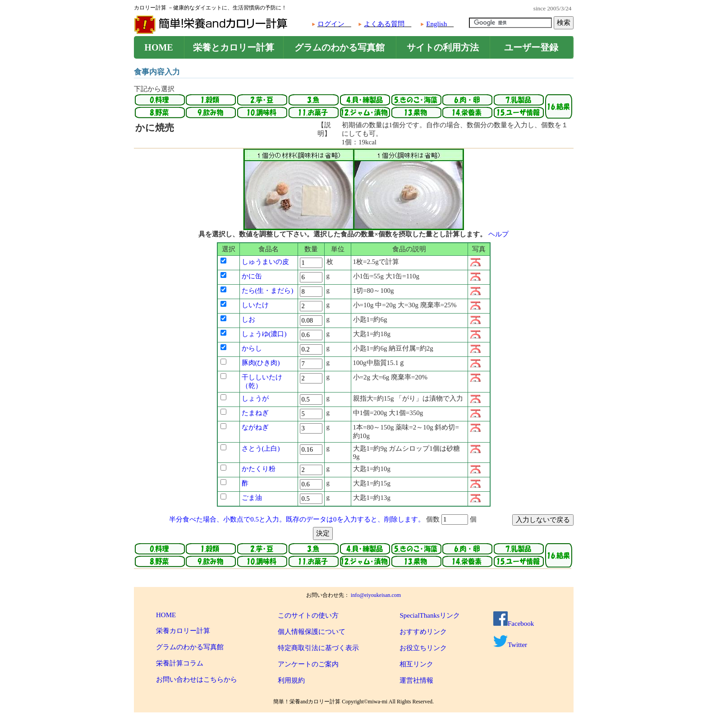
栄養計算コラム (179, 663)
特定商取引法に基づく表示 (318, 647)
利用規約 (291, 680)
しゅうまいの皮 (265, 261)
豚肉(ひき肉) (261, 362)
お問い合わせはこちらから (196, 679)
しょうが (255, 398)
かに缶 (252, 276)
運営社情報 (416, 680)
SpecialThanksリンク (429, 615)
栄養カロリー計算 (183, 630)
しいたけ (255, 305)
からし (252, 348)
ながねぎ (255, 427)
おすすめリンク (423, 631)
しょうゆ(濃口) (264, 333)
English (436, 24)
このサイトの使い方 (308, 615)
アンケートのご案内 (308, 664)
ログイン (330, 24)
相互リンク (416, 664)
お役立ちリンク (423, 647)
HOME (158, 47)
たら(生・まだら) (268, 290)
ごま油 (252, 497)
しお (248, 319)
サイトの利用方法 (443, 47)
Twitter (510, 644)
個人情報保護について (311, 631)
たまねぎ (255, 412)
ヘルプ (498, 234)
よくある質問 (384, 24)
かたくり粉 (258, 468)
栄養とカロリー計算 (233, 47)
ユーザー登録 (531, 47)
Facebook (513, 623)
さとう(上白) (261, 448)
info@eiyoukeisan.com (376, 595)
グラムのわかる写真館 (339, 47)
